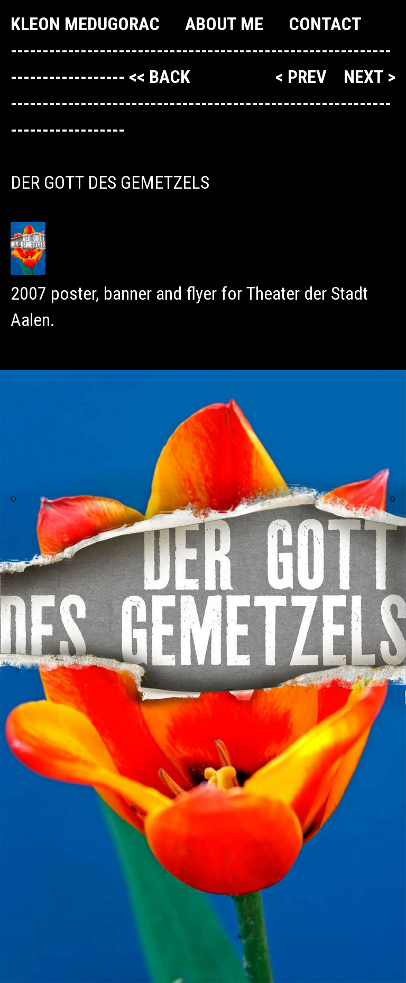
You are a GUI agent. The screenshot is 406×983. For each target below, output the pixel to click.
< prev (303, 76)
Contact (325, 23)
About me (224, 23)
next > (369, 76)
